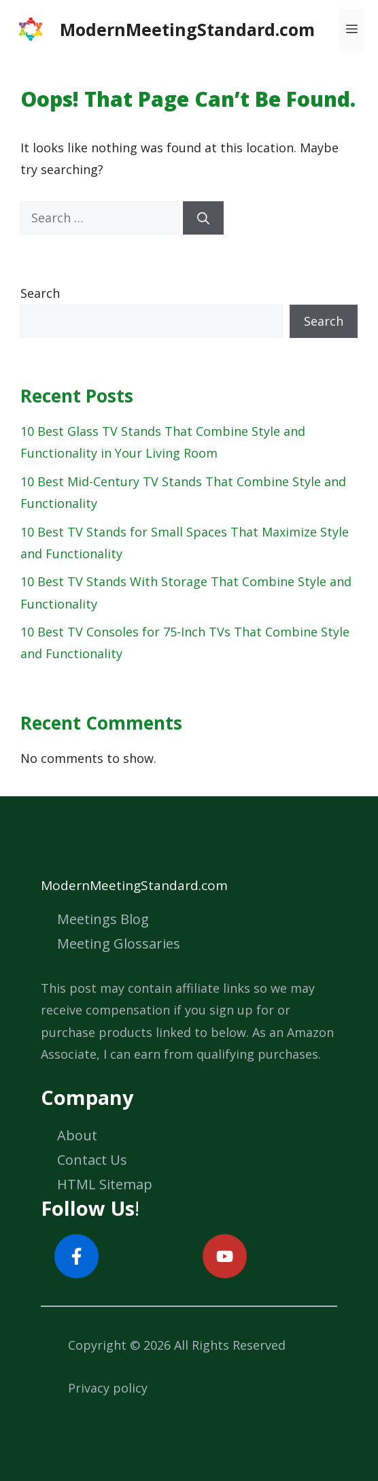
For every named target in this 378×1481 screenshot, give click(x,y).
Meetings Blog (103, 919)
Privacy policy (108, 1388)
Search (40, 293)
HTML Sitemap (104, 1184)
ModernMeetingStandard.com (187, 29)
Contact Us (92, 1160)
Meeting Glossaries (118, 943)
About (77, 1135)
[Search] (203, 218)
